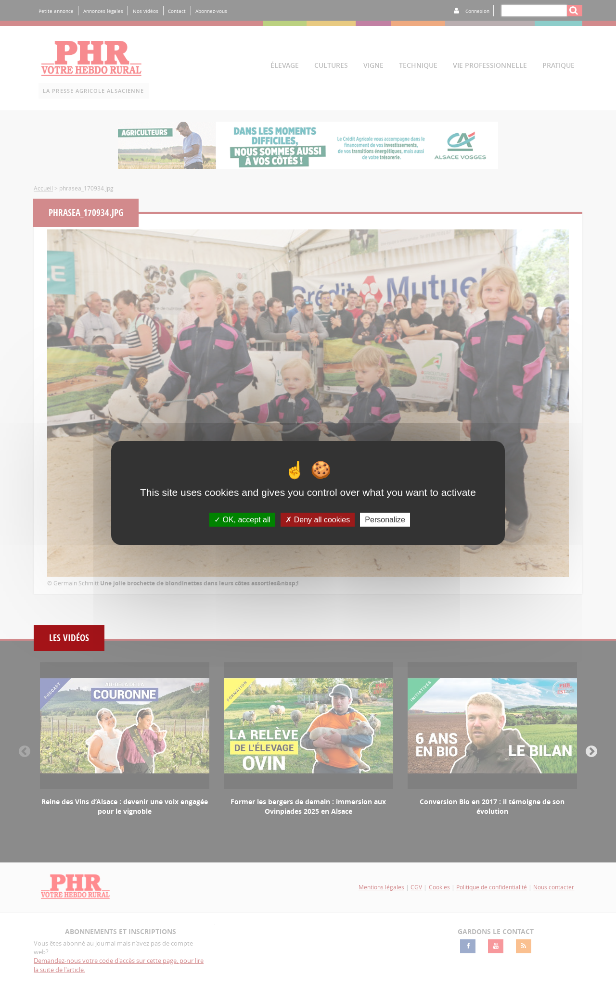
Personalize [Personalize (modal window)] (385, 520)
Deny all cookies (317, 520)
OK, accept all (242, 520)
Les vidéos (69, 638)
